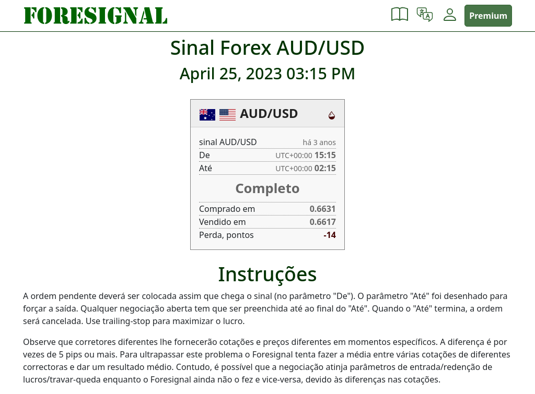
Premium (488, 15)
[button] (399, 15)
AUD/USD (269, 113)
